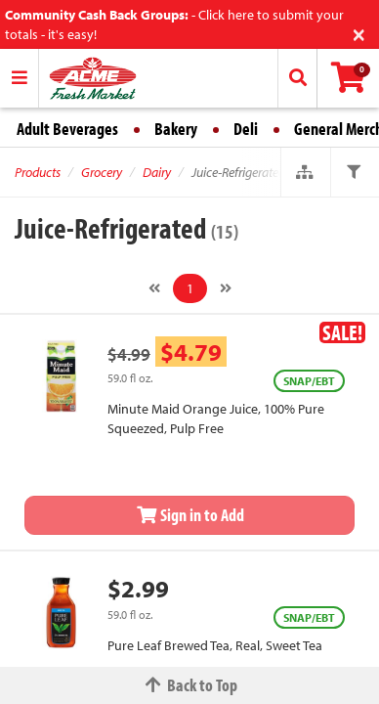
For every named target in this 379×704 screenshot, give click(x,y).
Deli (245, 128)
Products (38, 172)
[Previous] (154, 288)
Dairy (157, 172)
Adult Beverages (67, 128)
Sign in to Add (189, 515)
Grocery (101, 172)
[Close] (359, 32)
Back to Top (189, 685)
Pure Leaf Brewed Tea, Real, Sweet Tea (214, 645)
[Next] (225, 288)
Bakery (175, 128)
